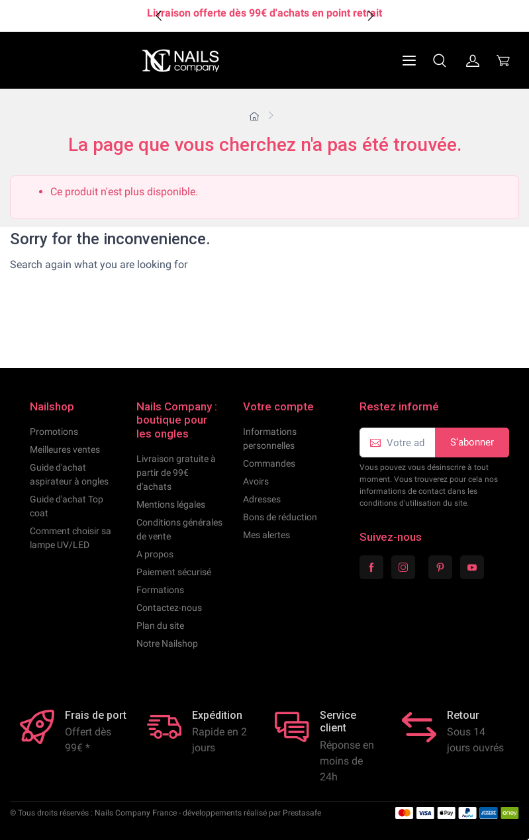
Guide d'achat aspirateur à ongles (69, 474)
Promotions (54, 431)
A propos (154, 554)
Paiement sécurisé (173, 572)
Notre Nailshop (167, 643)
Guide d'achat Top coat (66, 506)
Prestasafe (302, 812)
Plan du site (160, 625)
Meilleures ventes (65, 449)
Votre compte (278, 406)
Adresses (262, 499)
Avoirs (256, 481)
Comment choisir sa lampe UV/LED (70, 538)
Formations (160, 589)
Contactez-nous (169, 607)
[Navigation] (377, 60)
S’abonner (472, 442)
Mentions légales (170, 504)
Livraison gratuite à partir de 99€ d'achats (176, 472)
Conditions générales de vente (179, 529)
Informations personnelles (270, 438)
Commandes (269, 463)
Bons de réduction (280, 517)
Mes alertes (266, 535)
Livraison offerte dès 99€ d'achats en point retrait (264, 13)
